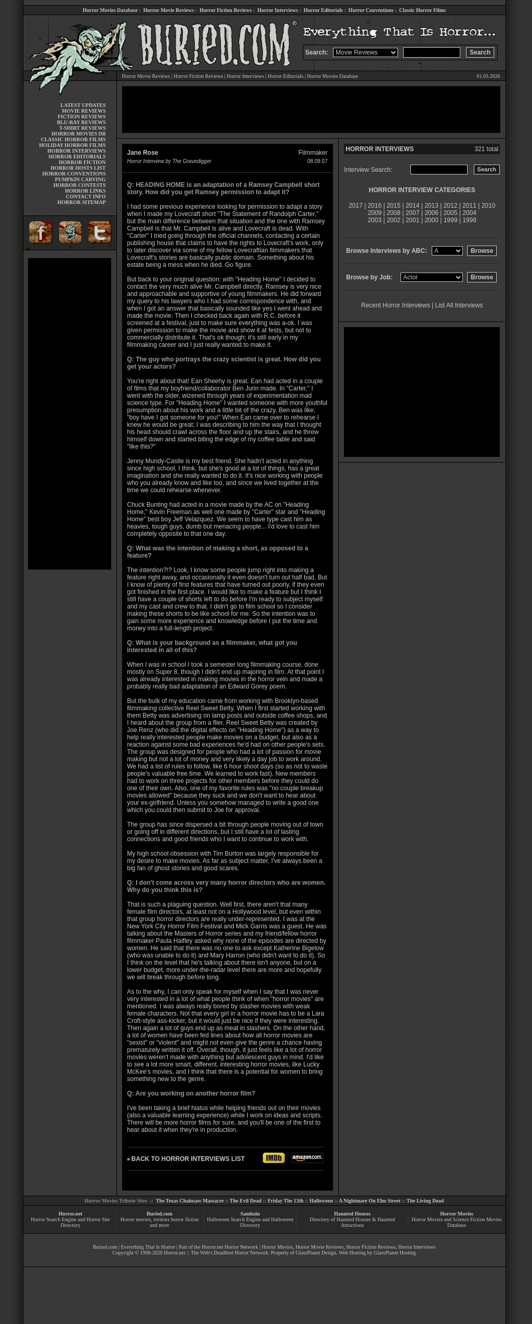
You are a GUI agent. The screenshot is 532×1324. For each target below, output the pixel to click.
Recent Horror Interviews (395, 305)
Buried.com (159, 1214)
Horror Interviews (277, 10)
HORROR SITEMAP (81, 202)
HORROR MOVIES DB (78, 134)
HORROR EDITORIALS (76, 156)
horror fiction (185, 1219)
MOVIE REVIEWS (84, 111)
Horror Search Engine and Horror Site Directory (70, 1222)
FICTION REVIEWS (82, 116)
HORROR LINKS (85, 191)
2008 (394, 213)
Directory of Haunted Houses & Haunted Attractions (352, 1222)
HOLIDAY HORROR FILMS (72, 145)
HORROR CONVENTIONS (74, 174)
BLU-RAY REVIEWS (81, 122)
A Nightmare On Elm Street (370, 1201)
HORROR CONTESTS (80, 185)
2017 (356, 205)
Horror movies (136, 1219)
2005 (451, 213)
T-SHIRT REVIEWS (82, 128)
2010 (489, 205)
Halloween (321, 1201)
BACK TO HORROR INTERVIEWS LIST (188, 1159)
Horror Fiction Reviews (226, 10)
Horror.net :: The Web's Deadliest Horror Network (216, 1252)
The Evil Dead (245, 1201)
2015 (394, 205)
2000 (431, 220)
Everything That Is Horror (148, 1247)
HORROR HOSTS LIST (77, 168)
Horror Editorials (323, 10)
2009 (375, 213)
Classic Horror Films (422, 10)
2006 (431, 213)
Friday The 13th (285, 1201)
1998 (469, 220)
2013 (431, 205)
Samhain (250, 1214)
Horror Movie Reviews (168, 10)
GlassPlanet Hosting (395, 1252)
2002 (394, 220)
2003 (375, 220)
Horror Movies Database (110, 10)
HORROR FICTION (82, 162)
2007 (413, 213)
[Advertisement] (69, 414)
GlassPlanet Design (316, 1252)
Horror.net (71, 1214)
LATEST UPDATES (83, 105)
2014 (413, 205)
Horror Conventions (371, 10)
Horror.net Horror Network (230, 1247)
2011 (469, 205)
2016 (375, 205)
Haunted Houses (352, 1214)
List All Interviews (459, 305)
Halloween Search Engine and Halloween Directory (250, 1222)
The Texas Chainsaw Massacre (190, 1201)
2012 (451, 205)
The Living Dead (425, 1201)
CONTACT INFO (86, 196)
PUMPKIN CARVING (80, 179)
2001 (413, 220)
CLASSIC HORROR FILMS (73, 139)
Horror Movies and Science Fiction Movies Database (456, 1222)
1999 (451, 220)
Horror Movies (456, 1214)
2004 (469, 213)
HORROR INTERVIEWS (76, 151)
